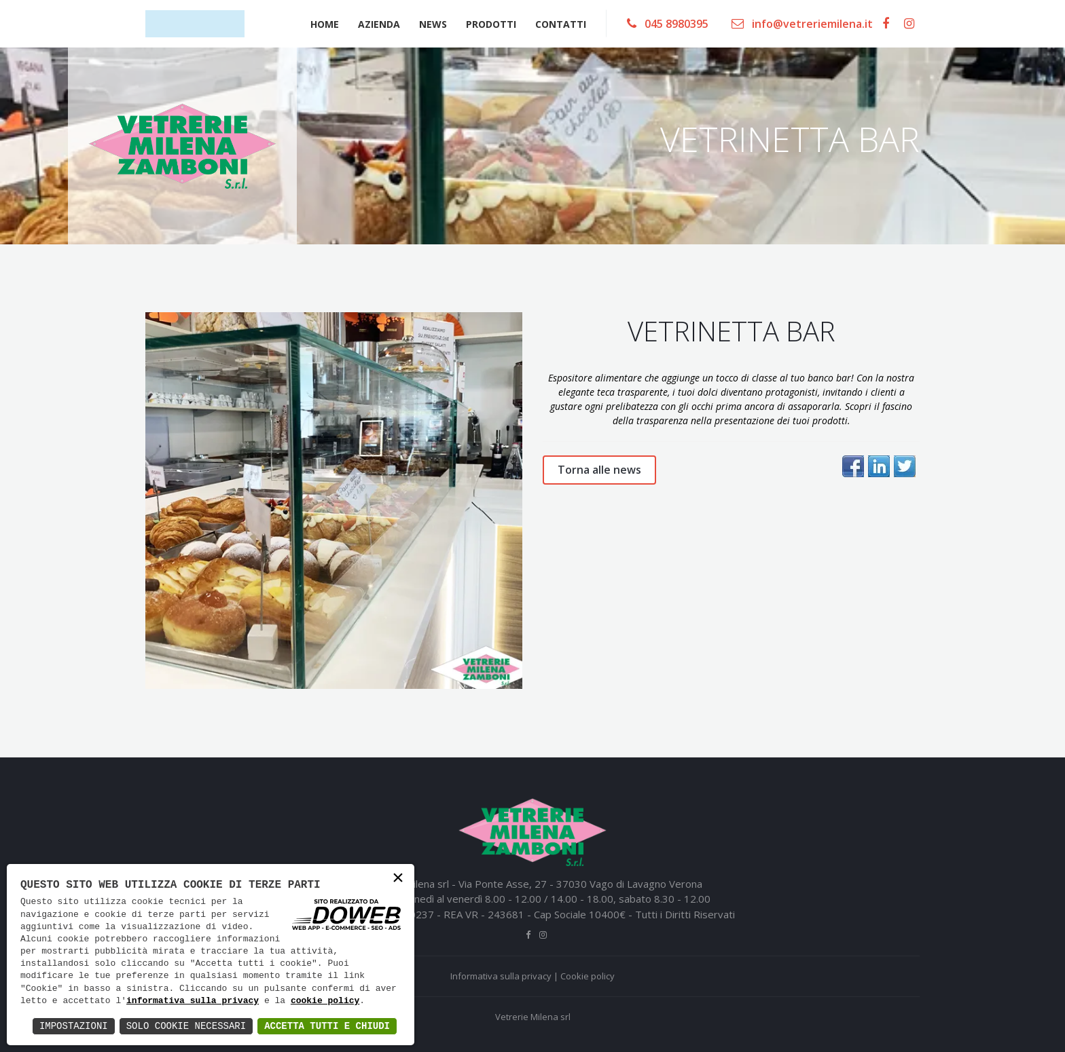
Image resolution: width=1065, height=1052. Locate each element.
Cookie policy (587, 976)
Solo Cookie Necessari (186, 1025)
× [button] (398, 879)
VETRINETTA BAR (731, 331)
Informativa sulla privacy (501, 976)
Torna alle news (599, 469)
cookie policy (325, 1001)
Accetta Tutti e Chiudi (327, 1025)
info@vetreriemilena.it (802, 23)
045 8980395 (667, 23)
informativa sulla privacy (192, 1001)
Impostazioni (73, 1025)
